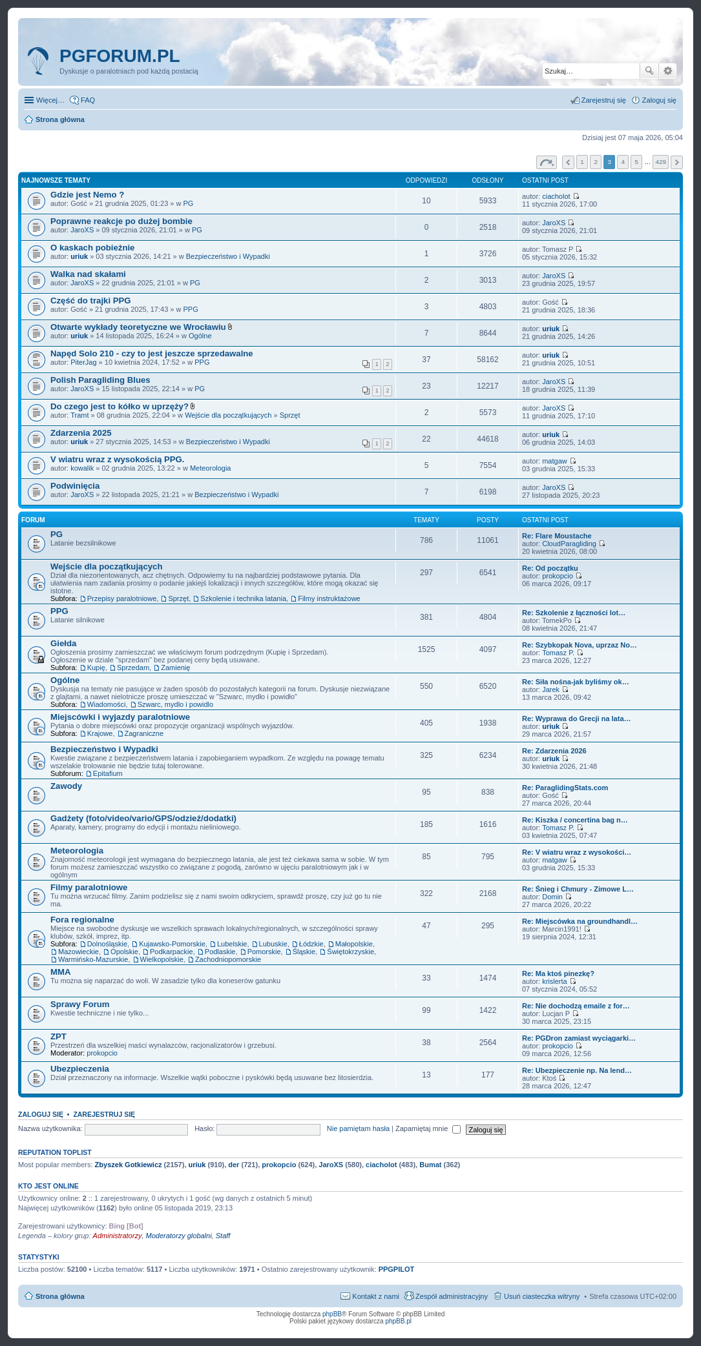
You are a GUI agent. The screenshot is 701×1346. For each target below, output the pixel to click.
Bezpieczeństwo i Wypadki (228, 256)
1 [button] (582, 161)
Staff (223, 1235)
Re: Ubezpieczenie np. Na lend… (577, 1070)
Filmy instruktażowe (329, 598)
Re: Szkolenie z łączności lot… (573, 613)
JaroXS (82, 230)
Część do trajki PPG (90, 300)
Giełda (63, 643)
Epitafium (108, 773)
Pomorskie (264, 951)
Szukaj (649, 71)
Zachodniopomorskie (228, 959)
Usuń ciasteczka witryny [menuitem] (542, 1296)
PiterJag (83, 362)
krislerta (554, 981)
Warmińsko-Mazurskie (93, 959)
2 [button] (596, 161)
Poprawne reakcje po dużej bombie (121, 221)
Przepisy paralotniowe (122, 598)
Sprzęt (290, 415)
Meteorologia (210, 468)
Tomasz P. (558, 653)
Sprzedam (133, 667)
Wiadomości (106, 704)
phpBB (332, 1314)
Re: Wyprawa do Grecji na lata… (576, 718)
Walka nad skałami (88, 274)
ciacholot (556, 196)
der (233, 1164)
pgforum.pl (119, 56)
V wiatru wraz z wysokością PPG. (117, 459)
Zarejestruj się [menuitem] (603, 100)
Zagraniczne (144, 733)
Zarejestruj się (104, 1114)
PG (188, 203)
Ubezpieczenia (79, 1069)
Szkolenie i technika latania (243, 598)
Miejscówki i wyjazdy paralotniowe (120, 717)
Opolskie (124, 951)
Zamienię (175, 667)
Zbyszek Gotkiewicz (128, 1164)
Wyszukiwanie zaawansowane (667, 71)
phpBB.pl (398, 1321)
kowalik (82, 468)
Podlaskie (220, 951)
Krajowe (100, 733)
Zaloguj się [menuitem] (659, 100)
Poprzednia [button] (568, 162)
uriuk (79, 256)
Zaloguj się (40, 1114)
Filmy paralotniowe (88, 887)
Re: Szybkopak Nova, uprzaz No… (579, 645)
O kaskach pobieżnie (92, 247)
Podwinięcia (74, 486)
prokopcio (557, 576)
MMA (60, 972)
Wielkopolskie (161, 959)
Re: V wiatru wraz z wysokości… (576, 852)
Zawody (66, 786)
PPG (190, 309)
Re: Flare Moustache (557, 536)
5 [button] (637, 161)
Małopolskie (354, 944)
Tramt (79, 415)
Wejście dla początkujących (228, 415)
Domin (552, 897)
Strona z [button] (546, 162)
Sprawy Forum (80, 1004)
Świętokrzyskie (350, 951)
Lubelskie (232, 944)
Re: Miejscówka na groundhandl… (580, 921)
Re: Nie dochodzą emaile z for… (576, 1006)
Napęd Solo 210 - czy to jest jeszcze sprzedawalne (151, 353)
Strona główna (60, 1296)
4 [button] (623, 161)
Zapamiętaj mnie (428, 1128)
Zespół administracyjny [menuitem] (451, 1296)
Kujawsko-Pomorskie (172, 944)
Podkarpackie (171, 951)
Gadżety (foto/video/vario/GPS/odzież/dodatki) (143, 818)
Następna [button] (677, 162)
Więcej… (50, 100)
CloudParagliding (569, 543)
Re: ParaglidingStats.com (565, 787)
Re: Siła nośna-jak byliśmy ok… (575, 682)
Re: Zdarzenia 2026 (554, 751)
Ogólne (200, 336)
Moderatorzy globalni (179, 1235)
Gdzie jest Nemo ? (87, 194)
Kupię (96, 667)
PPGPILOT (397, 1269)
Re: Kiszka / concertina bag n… (575, 820)
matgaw (554, 461)
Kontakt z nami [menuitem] (375, 1296)
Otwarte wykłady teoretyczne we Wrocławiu (138, 327)
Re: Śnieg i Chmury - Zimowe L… (578, 889)
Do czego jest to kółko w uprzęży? (119, 406)
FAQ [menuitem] (88, 100)
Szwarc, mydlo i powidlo (175, 704)
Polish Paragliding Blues (100, 380)
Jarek (551, 689)
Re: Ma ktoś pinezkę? (558, 973)
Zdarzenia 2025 (81, 433)
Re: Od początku (550, 568)
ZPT (58, 1036)
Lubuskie (273, 944)
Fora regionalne (82, 919)
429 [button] (660, 161)
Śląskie (304, 951)
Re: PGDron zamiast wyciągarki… (579, 1038)
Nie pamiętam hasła (358, 1128)
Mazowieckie (78, 951)
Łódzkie (311, 944)
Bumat (430, 1164)
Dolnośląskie (107, 944)
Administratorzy (117, 1235)
